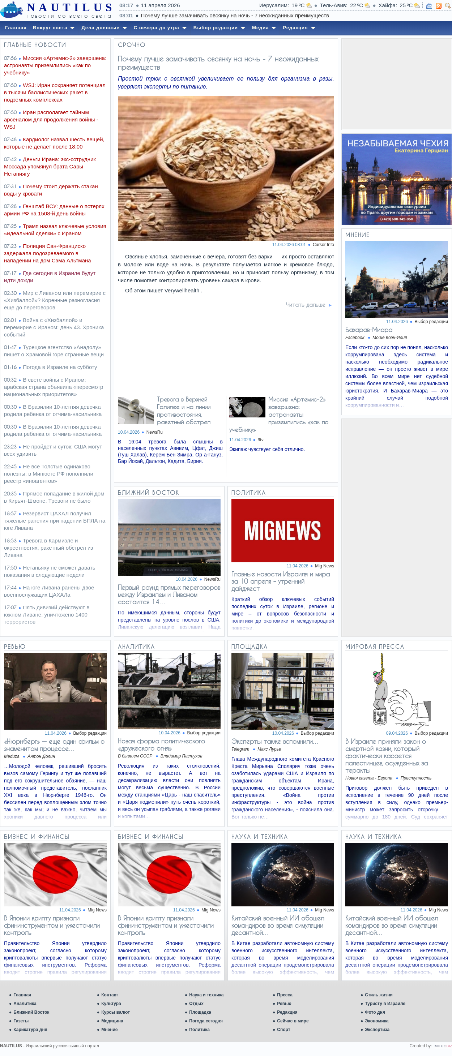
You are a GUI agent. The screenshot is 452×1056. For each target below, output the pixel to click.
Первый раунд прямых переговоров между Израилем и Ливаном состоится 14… (169, 594)
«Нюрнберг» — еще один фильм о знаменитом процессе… (54, 745)
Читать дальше (305, 304)
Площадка (200, 1012)
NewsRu (154, 432)
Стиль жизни (379, 994)
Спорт (283, 1029)
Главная (22, 994)
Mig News (324, 565)
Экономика (376, 1020)
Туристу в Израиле (385, 1003)
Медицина (112, 1020)
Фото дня (375, 1012)
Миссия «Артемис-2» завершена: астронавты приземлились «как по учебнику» (278, 414)
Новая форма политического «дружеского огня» (161, 744)
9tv (261, 439)
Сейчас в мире (292, 1020)
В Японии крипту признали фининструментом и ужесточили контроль (52, 925)
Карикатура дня (30, 1029)
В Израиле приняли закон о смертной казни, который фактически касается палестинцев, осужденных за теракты (386, 756)
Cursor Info (323, 244)
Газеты (21, 1020)
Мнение (109, 1029)
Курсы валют (115, 1012)
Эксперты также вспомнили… (275, 741)
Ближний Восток (31, 1012)
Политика (199, 1029)
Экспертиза (377, 1029)
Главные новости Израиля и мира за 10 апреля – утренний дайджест (280, 581)
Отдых (196, 1003)
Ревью (284, 1003)
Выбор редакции (431, 321)
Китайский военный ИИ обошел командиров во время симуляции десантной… (277, 925)
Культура (111, 1003)
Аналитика (25, 1003)
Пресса (285, 994)
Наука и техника (206, 994)
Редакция (287, 1012)
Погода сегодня (206, 1020)
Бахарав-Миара (368, 329)
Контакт (109, 994)
